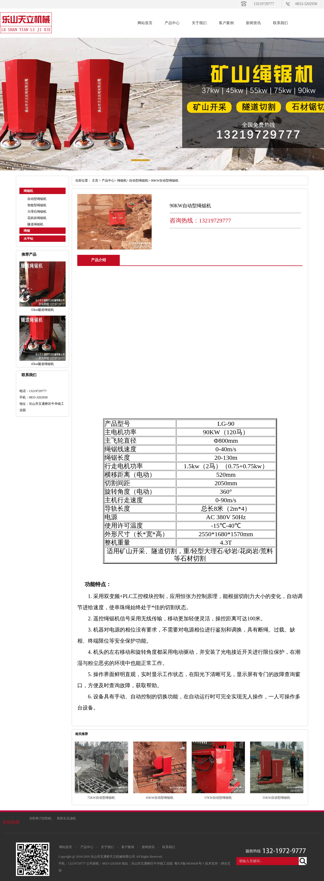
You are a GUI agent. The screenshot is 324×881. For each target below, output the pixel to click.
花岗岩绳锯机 (36, 218)
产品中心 (172, 23)
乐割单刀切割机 (40, 818)
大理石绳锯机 (36, 211)
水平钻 (28, 238)
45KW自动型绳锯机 (159, 798)
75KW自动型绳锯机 (101, 798)
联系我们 (280, 23)
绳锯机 (28, 191)
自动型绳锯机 (36, 199)
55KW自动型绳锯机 (276, 798)
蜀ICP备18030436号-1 (189, 863)
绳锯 (27, 231)
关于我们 (199, 23)
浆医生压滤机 (66, 818)
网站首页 (145, 23)
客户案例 (226, 23)
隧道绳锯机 (35, 224)
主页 (95, 180)
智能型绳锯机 (36, 205)
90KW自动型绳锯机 (164, 180)
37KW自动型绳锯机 (218, 798)
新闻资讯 (253, 23)
